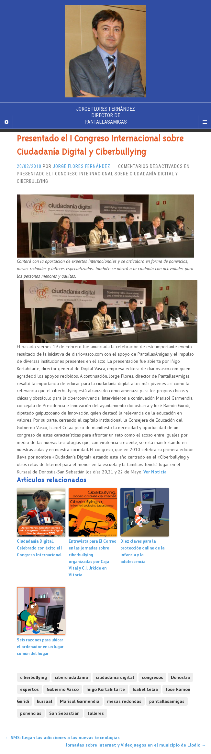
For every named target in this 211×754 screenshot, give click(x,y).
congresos (152, 677)
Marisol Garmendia (79, 701)
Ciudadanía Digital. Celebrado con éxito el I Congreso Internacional (39, 548)
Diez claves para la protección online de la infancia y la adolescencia (142, 551)
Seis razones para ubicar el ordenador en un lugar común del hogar (40, 646)
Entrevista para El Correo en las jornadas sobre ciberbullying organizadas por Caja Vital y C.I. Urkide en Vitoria (93, 558)
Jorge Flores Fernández (81, 166)
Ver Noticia (155, 472)
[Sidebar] (6, 122)
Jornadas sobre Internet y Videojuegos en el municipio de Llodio (136, 745)
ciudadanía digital (115, 677)
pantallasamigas (166, 701)
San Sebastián (64, 713)
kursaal (44, 701)
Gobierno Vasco (63, 689)
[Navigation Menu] (204, 122)
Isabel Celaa (145, 689)
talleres (95, 713)
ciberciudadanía (71, 677)
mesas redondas (124, 701)
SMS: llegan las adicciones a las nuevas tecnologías (62, 737)
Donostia (180, 677)
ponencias (30, 713)
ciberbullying (33, 677)
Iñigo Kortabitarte (105, 689)
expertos (29, 689)
